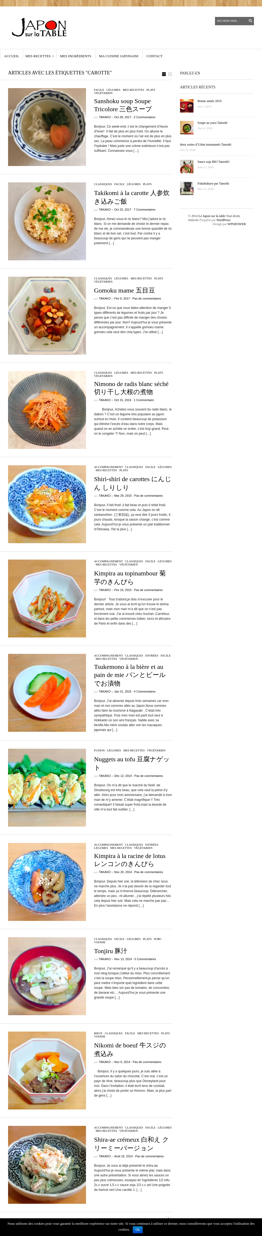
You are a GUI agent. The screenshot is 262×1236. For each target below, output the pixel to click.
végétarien (103, 93)
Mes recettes (38, 56)
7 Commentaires (145, 209)
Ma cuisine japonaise (119, 56)
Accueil (11, 56)
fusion (99, 750)
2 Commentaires (145, 117)
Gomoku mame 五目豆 (124, 290)
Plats (150, 89)
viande (99, 942)
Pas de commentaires (146, 298)
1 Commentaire (144, 400)
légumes (113, 89)
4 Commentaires (145, 691)
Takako (105, 117)
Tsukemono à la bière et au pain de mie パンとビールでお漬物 (130, 675)
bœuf (98, 1033)
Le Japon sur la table (212, 216)
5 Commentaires (145, 959)
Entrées (151, 655)
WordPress (223, 220)
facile (99, 89)
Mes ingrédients (75, 56)
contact (154, 56)
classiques (103, 184)
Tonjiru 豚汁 (110, 950)
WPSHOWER (236, 224)
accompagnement (108, 467)
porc (158, 938)
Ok (138, 1230)
